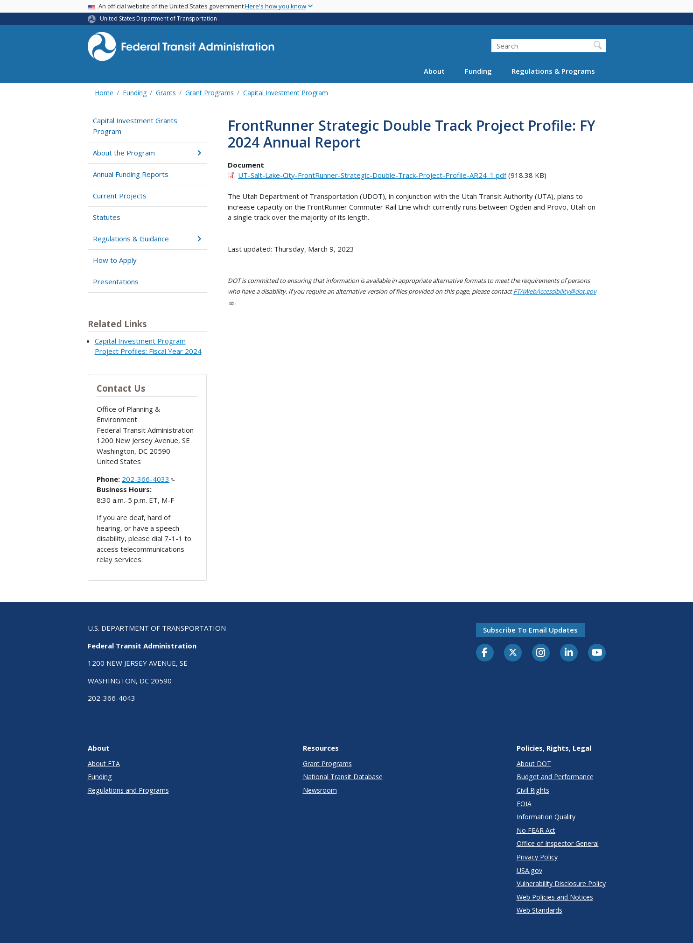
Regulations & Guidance (147, 238)
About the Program (147, 152)
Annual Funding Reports (130, 174)
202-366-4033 (148, 479)
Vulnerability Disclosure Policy (561, 883)
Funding (478, 71)
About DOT (534, 763)
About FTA (104, 763)
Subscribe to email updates (530, 629)
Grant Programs (209, 92)
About (434, 71)
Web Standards (539, 910)
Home (104, 92)
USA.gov (529, 870)
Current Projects (120, 195)
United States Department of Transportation (158, 18)
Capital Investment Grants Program (135, 126)
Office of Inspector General (558, 843)
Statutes (106, 217)
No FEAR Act (536, 830)
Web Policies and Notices (555, 897)
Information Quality (546, 816)
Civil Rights (533, 790)
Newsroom (320, 790)
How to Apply (115, 260)
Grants (166, 92)
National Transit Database (343, 776)
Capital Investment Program (285, 92)
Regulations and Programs (128, 790)
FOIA (524, 803)
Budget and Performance (555, 776)
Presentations (116, 281)
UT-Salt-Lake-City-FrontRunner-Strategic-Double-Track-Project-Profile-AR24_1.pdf (372, 175)
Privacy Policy (537, 856)
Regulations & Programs (553, 71)
